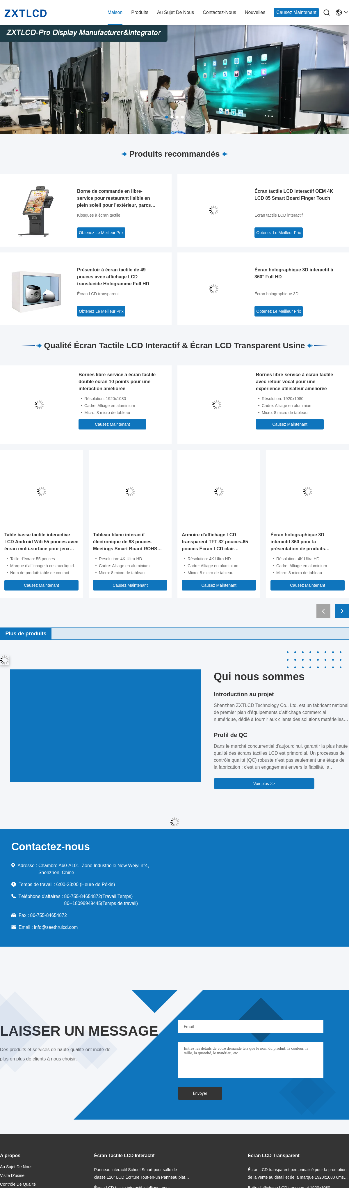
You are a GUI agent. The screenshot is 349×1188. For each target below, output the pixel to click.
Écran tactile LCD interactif (278, 215)
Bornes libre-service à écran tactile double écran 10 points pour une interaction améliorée (117, 381)
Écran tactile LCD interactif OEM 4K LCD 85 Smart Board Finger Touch (293, 195)
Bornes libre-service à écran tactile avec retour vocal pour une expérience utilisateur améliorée (294, 381)
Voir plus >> (264, 783)
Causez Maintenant (296, 12)
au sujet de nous (175, 12)
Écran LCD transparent (98, 293)
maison (115, 12)
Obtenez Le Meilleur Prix (101, 232)
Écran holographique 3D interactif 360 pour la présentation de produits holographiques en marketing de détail (306, 542)
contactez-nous (219, 12)
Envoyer (200, 1093)
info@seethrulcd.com (56, 927)
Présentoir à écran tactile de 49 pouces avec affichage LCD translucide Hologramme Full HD (113, 276)
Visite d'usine (12, 1175)
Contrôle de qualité (18, 1184)
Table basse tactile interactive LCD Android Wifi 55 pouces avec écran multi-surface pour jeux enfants (41, 542)
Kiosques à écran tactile (98, 215)
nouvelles (255, 12)
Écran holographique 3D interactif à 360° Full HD (293, 273)
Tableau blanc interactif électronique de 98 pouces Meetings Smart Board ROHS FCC (125, 542)
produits (139, 12)
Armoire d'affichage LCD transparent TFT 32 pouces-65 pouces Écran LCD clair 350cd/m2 (215, 542)
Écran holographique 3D (276, 293)
